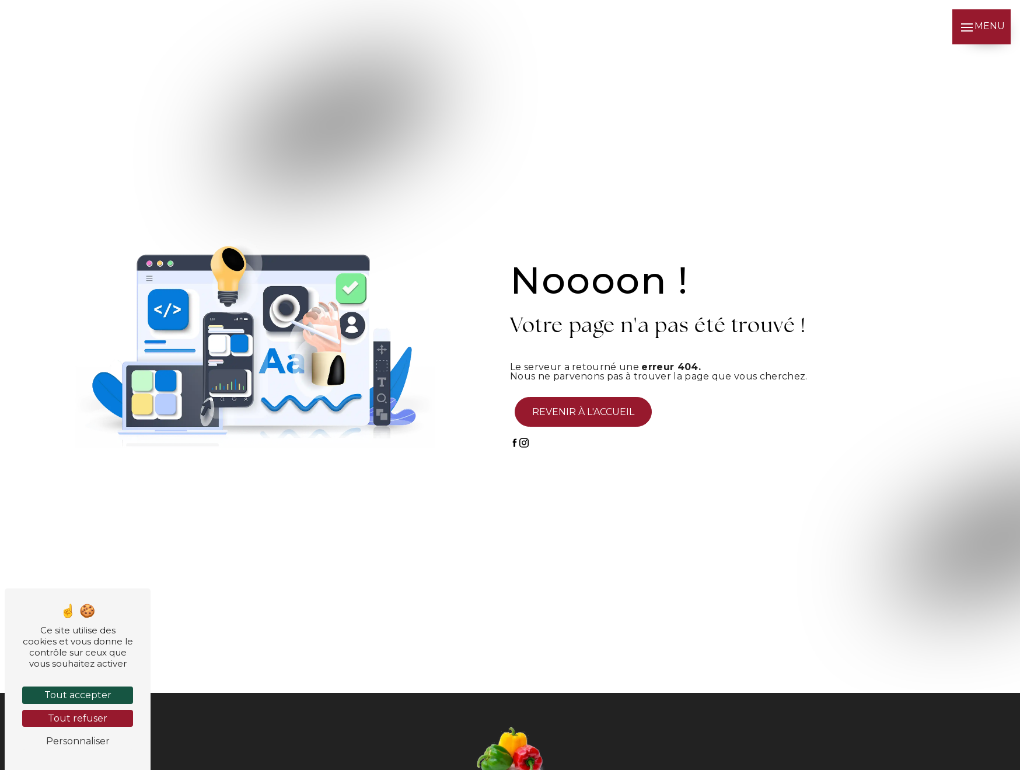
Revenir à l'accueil (583, 411)
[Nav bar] (981, 26)
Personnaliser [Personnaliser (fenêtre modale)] (78, 741)
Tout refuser (77, 718)
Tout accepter (77, 695)
